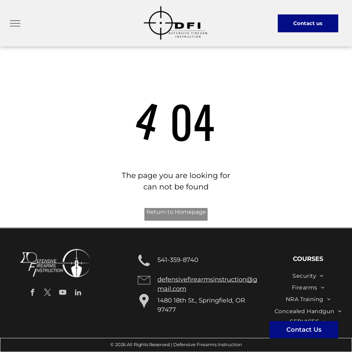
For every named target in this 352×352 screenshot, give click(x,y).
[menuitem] (307, 276)
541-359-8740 (177, 260)
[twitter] (47, 293)
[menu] (15, 23)
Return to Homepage (176, 212)
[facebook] (32, 293)
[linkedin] (78, 293)
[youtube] (62, 293)
